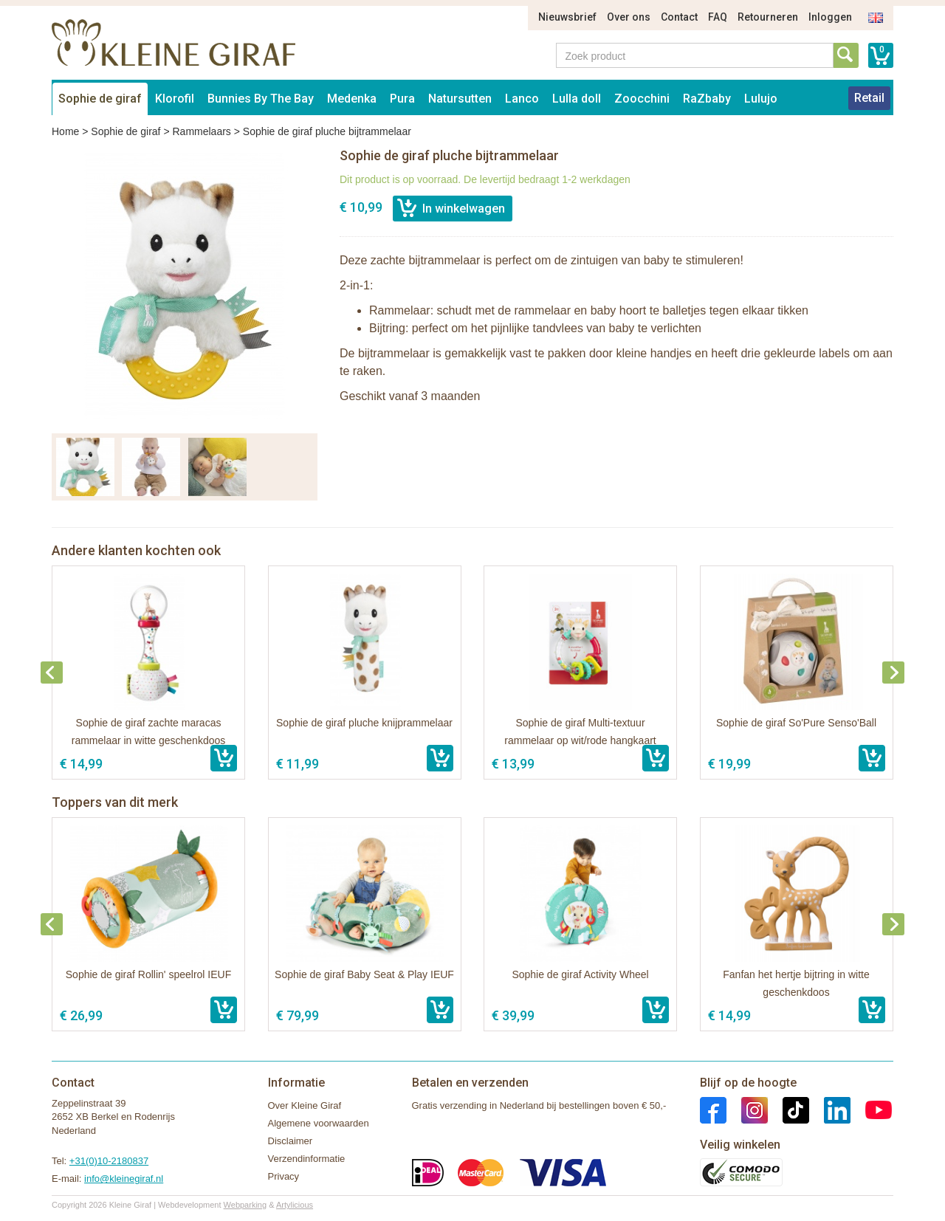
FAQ (717, 17)
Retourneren (768, 17)
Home (65, 131)
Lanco (522, 99)
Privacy (284, 1176)
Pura (402, 99)
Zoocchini (642, 99)
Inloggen (830, 17)
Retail (869, 98)
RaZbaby (707, 99)
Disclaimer (290, 1140)
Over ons (628, 17)
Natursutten (460, 99)
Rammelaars (201, 131)
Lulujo (760, 99)
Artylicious (294, 1204)
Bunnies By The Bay (260, 99)
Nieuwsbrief (567, 17)
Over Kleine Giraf (305, 1105)
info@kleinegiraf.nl (123, 1178)
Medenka (352, 99)
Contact (679, 17)
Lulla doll (576, 99)
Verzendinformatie (307, 1158)
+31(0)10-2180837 (108, 1160)
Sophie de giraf (100, 99)
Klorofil (174, 99)
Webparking (245, 1204)
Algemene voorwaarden (318, 1123)
